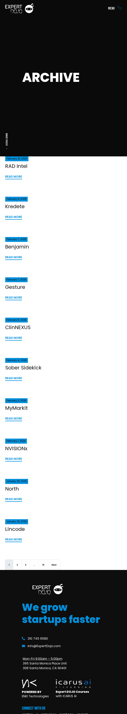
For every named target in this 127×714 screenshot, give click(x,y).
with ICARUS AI (66, 696)
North (12, 488)
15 (43, 564)
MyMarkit (16, 407)
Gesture (15, 287)
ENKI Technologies (35, 696)
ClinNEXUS (18, 327)
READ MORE (13, 176)
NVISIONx (16, 448)
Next (54, 564)
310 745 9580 (35, 638)
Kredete (15, 206)
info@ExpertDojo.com (41, 646)
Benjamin (17, 246)
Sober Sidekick (23, 367)
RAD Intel (16, 166)
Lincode (15, 529)
